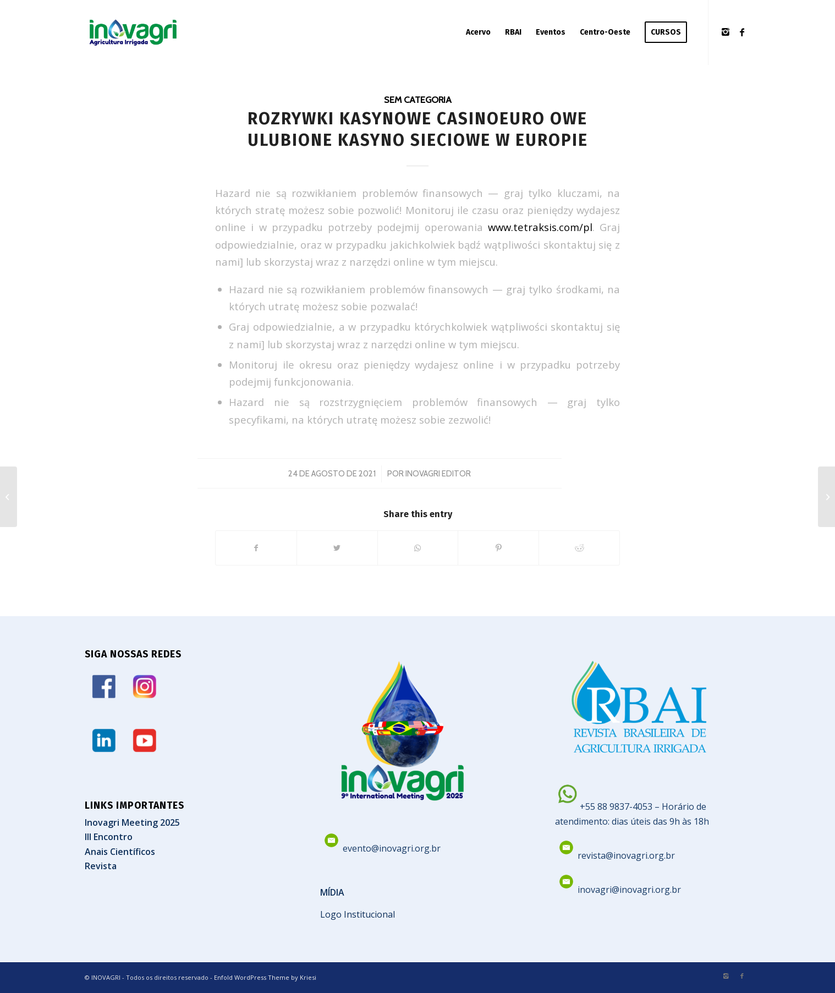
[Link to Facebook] (742, 32)
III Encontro (109, 837)
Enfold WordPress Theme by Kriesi (265, 977)
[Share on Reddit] (579, 548)
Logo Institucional (357, 914)
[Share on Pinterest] (498, 548)
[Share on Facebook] (256, 548)
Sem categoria (418, 99)
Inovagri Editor (438, 474)
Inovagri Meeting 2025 (132, 822)
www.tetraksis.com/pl (540, 227)
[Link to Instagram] (725, 32)
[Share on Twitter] (337, 548)
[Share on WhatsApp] (418, 548)
